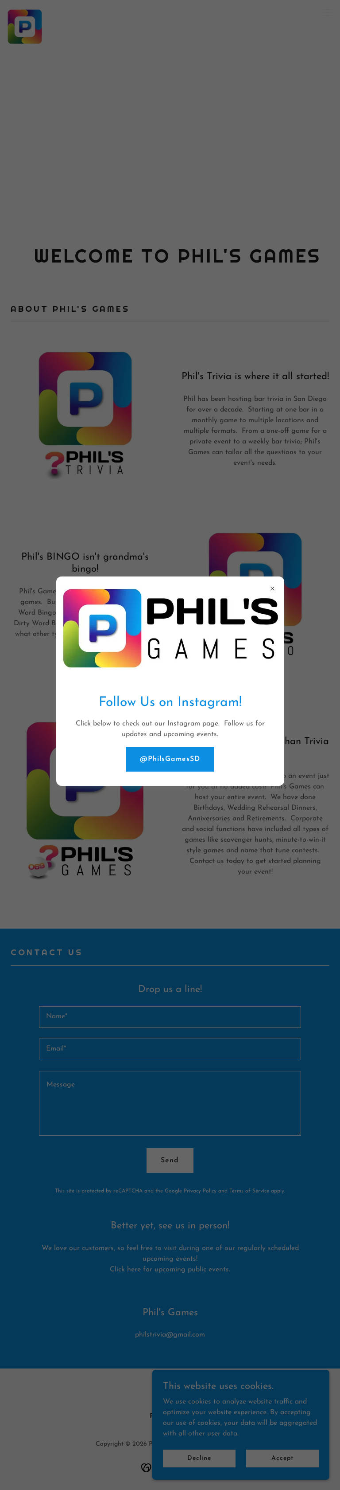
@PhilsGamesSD (170, 759)
